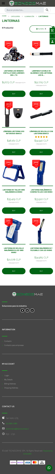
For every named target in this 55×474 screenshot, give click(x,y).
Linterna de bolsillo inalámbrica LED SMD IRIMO (14, 250)
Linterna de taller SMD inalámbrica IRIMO (14, 190)
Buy (13, 93)
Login (6, 375)
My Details (8, 379)
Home (4, 16)
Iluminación (29, 16)
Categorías (15, 16)
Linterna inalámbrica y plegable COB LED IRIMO (41, 249)
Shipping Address (11, 387)
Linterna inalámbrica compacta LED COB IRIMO (41, 190)
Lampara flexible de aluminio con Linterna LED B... (41, 72)
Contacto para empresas (14, 345)
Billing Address (10, 383)
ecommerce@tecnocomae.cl (17, 428)
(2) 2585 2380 (11, 423)
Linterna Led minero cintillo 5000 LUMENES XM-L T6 (13, 72)
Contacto (8, 341)
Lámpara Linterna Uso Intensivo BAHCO (13, 132)
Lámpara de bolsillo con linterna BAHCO (41, 132)
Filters (41, 28)
